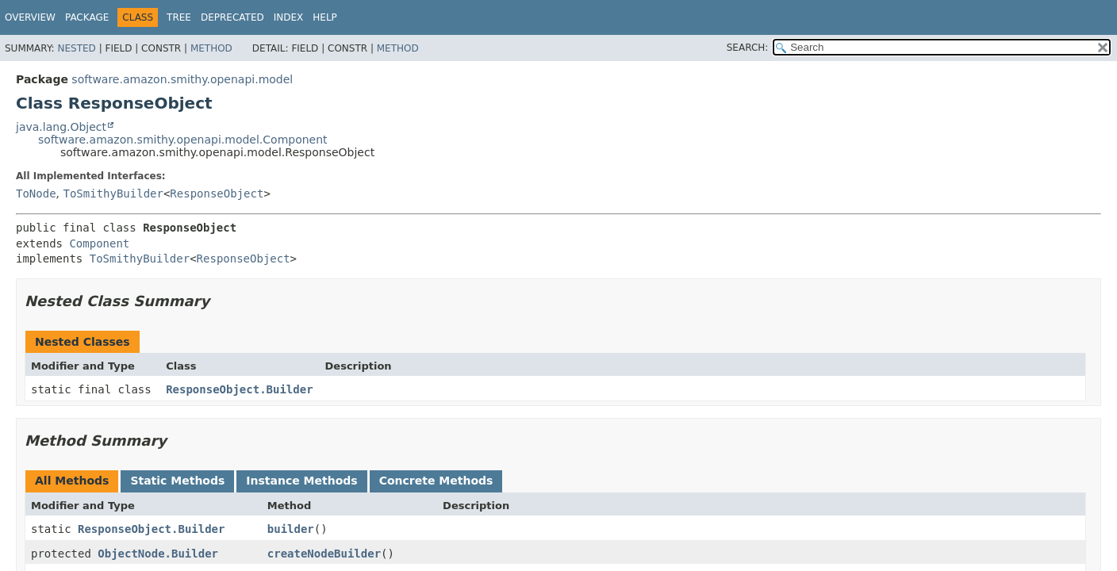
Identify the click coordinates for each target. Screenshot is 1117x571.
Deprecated (232, 17)
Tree (179, 17)
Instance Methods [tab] (301, 480)
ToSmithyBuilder (113, 193)
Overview (30, 17)
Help (325, 17)
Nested (76, 48)
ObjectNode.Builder (158, 553)
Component (99, 243)
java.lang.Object (61, 127)
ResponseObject (216, 193)
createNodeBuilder (324, 553)
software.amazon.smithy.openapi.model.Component (183, 139)
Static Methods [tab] (177, 480)
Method (211, 48)
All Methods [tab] (72, 480)
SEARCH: (748, 47)
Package (87, 17)
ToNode (36, 193)
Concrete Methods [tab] (436, 480)
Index (289, 17)
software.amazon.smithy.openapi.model (182, 79)
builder (290, 529)
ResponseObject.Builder (239, 389)
